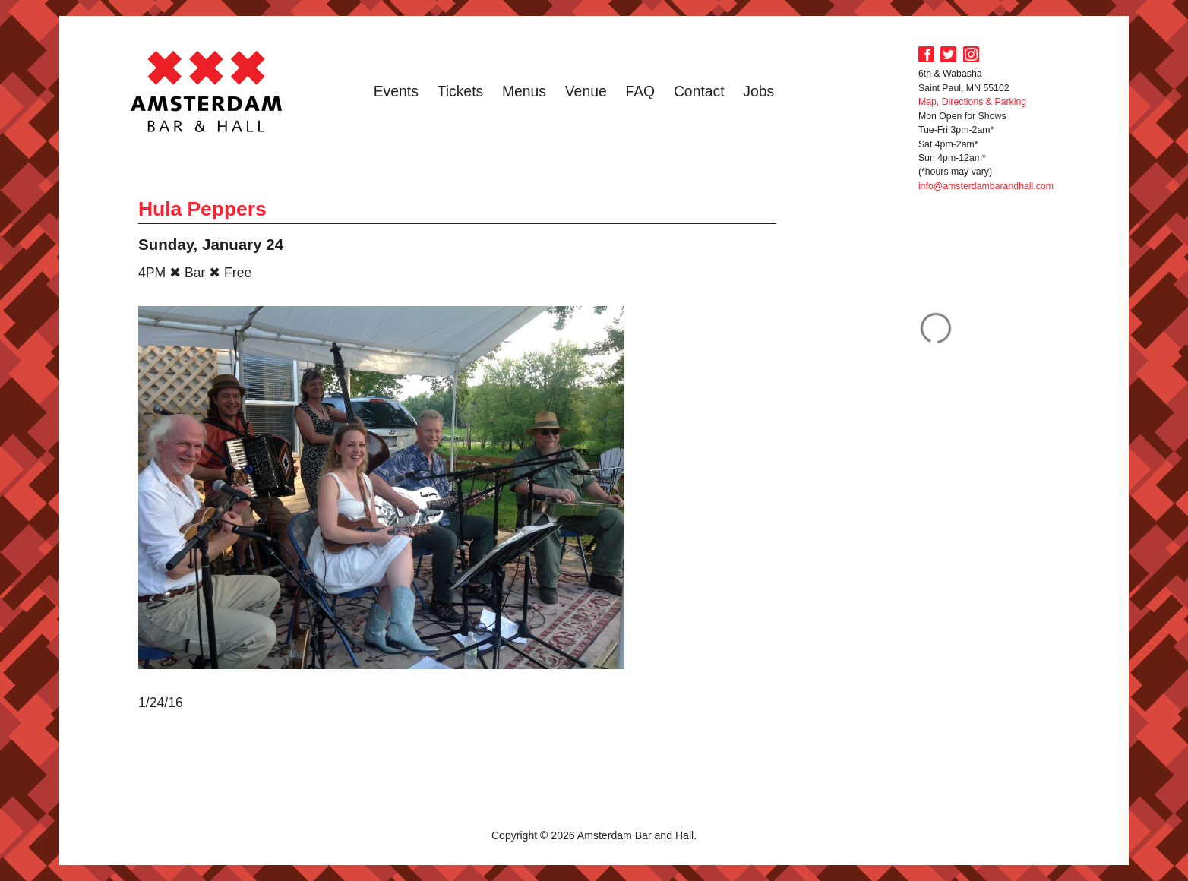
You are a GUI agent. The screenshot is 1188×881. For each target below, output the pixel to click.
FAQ (640, 91)
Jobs (758, 91)
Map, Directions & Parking (972, 101)
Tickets (461, 91)
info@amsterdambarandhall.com (986, 186)
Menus (524, 91)
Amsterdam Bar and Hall (207, 91)
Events (396, 91)
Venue (586, 91)
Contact (699, 91)
